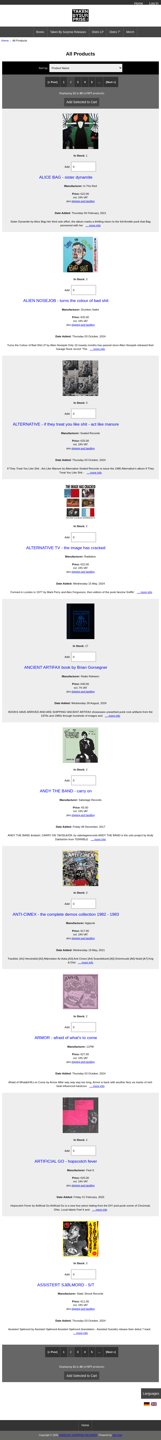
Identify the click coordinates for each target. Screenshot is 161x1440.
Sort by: (44, 68)
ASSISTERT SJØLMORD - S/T (65, 1284)
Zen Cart (117, 1435)
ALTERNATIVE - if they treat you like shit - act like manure (66, 424)
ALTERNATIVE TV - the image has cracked (65, 547)
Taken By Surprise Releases (68, 32)
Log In (153, 3)
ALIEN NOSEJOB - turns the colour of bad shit (66, 300)
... (99, 82)
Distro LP (98, 32)
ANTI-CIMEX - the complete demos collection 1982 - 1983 (66, 914)
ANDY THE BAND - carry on (66, 791)
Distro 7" (114, 32)
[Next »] (111, 82)
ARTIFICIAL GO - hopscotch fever (66, 1161)
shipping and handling (83, 201)
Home (138, 3)
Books (40, 32)
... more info (92, 225)
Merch (130, 32)
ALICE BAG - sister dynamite (65, 177)
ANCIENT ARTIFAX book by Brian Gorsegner (65, 667)
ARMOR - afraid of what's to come (65, 1037)
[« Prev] (52, 82)
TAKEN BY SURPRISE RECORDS (78, 1435)
